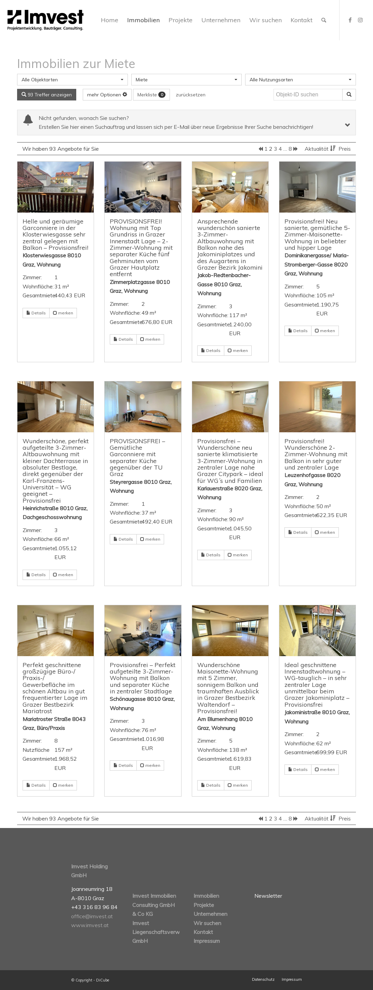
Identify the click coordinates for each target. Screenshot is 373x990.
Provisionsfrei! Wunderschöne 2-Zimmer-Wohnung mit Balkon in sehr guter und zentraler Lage (315, 454)
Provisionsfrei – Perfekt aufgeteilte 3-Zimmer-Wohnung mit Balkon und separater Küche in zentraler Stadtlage (142, 678)
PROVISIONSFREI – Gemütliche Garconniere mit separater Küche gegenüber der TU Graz (137, 457)
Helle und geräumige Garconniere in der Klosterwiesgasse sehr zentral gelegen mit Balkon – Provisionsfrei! (55, 234)
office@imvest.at (92, 916)
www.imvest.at (90, 925)
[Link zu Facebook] (350, 20)
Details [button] (36, 312)
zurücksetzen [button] (190, 95)
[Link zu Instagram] (360, 20)
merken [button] (63, 312)
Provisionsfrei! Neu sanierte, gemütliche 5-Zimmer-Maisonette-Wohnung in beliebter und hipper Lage (317, 234)
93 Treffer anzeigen (47, 95)
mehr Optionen (107, 95)
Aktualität (321, 148)
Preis (344, 148)
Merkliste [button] (151, 95)
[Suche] (324, 20)
